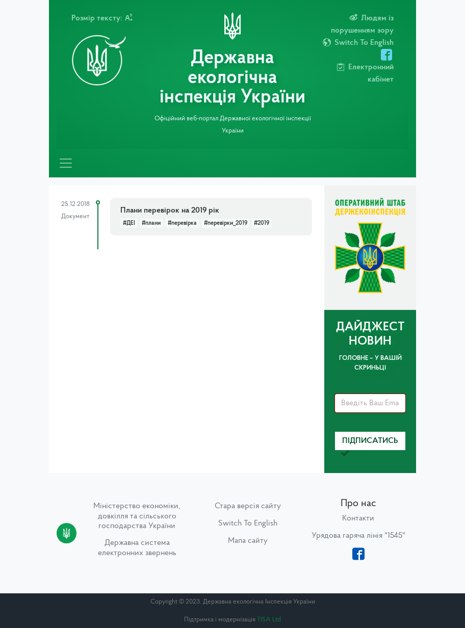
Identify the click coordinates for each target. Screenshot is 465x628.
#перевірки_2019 (225, 223)
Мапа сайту (248, 541)
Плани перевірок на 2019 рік (169, 210)
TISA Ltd (269, 619)
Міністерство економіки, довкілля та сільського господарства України (136, 516)
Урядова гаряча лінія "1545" (358, 536)
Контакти (358, 518)
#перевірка (182, 223)
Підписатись (369, 444)
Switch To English (247, 523)
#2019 (261, 223)
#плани (151, 223)
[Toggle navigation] (65, 163)
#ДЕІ (129, 223)
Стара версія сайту (248, 506)
